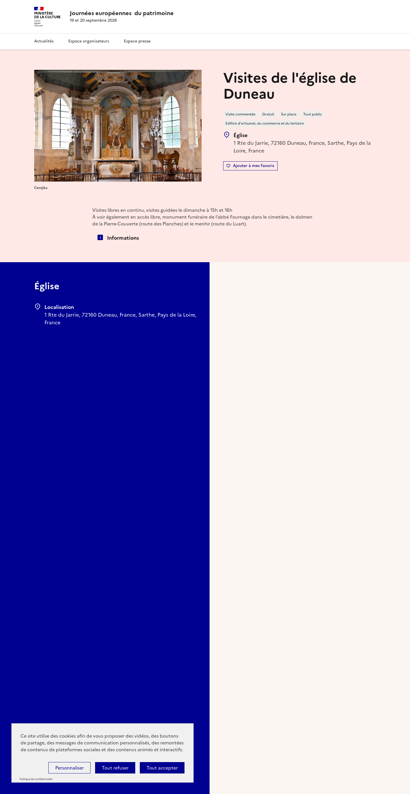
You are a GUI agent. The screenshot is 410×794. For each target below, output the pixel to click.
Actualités (44, 41)
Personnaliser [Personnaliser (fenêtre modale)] (69, 767)
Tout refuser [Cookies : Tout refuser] (115, 767)
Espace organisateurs (88, 41)
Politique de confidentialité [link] (36, 779)
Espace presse (137, 41)
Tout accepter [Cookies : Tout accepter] (162, 767)
